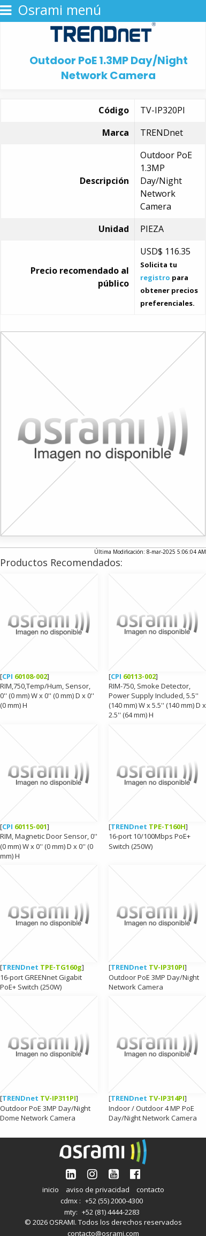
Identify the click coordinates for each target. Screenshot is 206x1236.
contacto (150, 1189)
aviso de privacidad (97, 1189)
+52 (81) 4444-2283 (111, 1212)
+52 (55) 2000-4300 (114, 1201)
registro (155, 277)
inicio (50, 1189)
